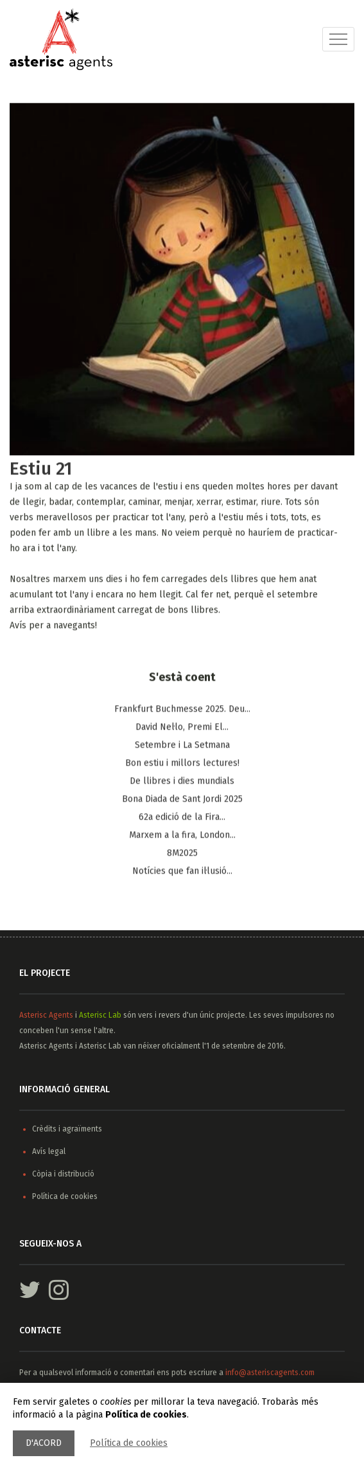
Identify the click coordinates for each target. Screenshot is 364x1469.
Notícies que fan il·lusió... (182, 871)
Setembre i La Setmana (182, 745)
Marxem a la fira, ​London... (182, 835)
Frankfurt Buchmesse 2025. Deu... (182, 709)
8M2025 (182, 853)
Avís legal (48, 1151)
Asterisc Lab (100, 1015)
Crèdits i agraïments (67, 1128)
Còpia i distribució (63, 1173)
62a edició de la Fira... (182, 817)
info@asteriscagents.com (270, 1372)
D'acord (44, 1442)
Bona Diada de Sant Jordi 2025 (182, 799)
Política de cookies (129, 1442)
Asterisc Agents (46, 1015)
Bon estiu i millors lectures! (182, 763)
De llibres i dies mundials (182, 781)
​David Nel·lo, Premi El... (182, 727)
